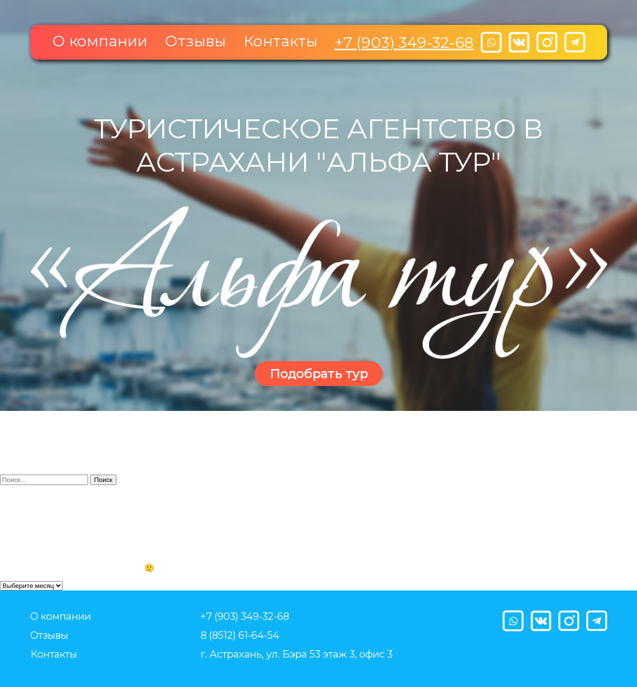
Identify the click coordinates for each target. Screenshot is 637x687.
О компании (99, 41)
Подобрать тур (319, 373)
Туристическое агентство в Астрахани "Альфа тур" (318, 145)
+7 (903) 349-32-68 (404, 42)
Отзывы (195, 41)
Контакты (280, 41)
